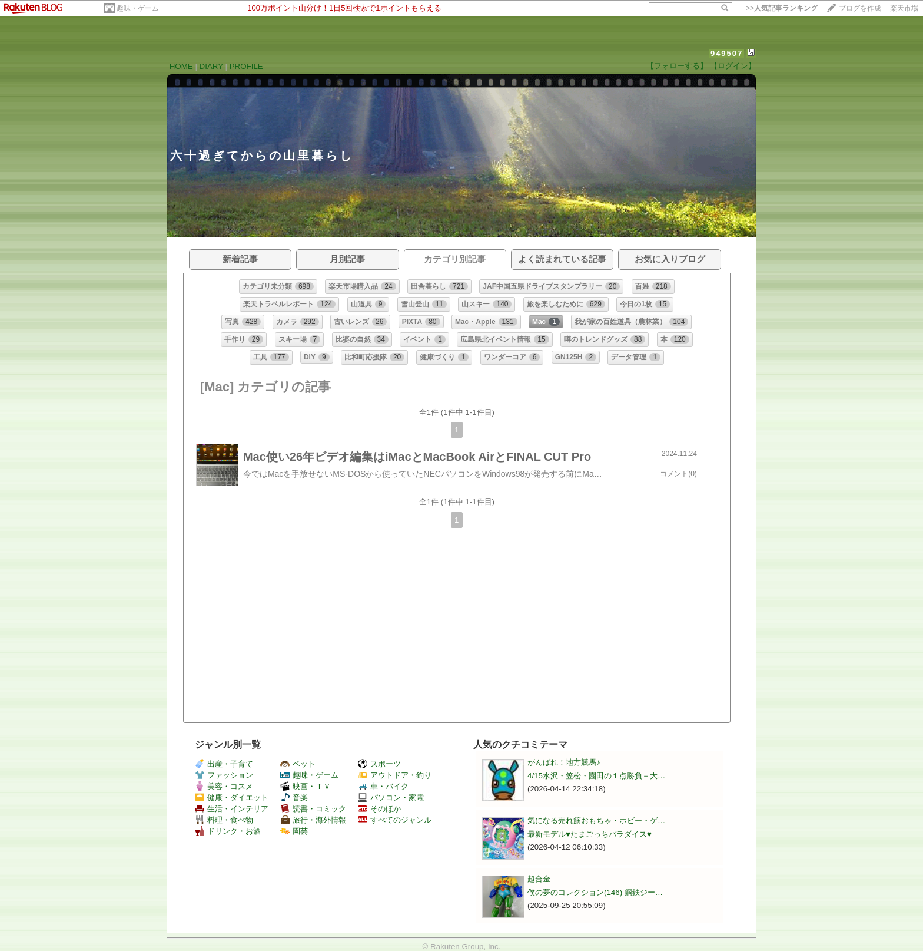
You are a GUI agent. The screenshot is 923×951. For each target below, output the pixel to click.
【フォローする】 (677, 65)
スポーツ (379, 764)
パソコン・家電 (391, 797)
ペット (298, 764)
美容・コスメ (224, 786)
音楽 (294, 797)
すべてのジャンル (394, 819)
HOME (181, 66)
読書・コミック (313, 808)
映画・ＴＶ (305, 786)
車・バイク (383, 786)
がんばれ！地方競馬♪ (563, 762)
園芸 (294, 831)
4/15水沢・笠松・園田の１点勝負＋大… (596, 775)
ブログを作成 (860, 8)
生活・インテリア (231, 808)
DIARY (211, 66)
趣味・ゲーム (138, 8)
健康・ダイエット (231, 797)
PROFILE (246, 66)
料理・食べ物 (224, 819)
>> (782, 8)
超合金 (538, 878)
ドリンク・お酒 (228, 831)
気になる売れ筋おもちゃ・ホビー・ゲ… (596, 820)
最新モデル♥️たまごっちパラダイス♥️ (589, 834)
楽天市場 (904, 8)
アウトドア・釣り (394, 775)
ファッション (224, 775)
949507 (726, 53)
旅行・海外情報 (313, 819)
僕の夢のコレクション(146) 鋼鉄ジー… (595, 892)
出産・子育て (224, 764)
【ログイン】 (733, 65)
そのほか (379, 808)
